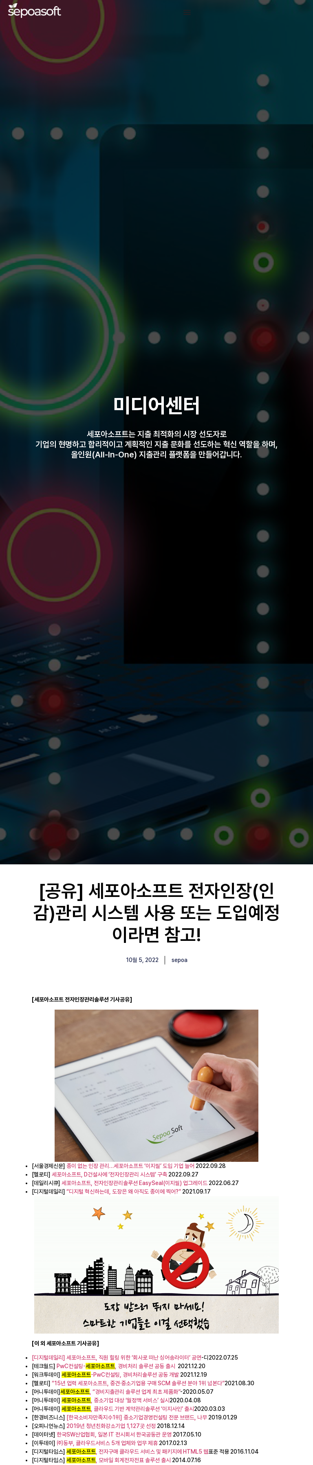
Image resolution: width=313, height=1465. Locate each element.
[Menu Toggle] (187, 12)
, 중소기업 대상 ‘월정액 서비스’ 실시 (116, 1400)
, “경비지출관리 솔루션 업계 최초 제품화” (120, 1391)
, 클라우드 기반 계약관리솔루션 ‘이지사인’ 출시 (128, 1409)
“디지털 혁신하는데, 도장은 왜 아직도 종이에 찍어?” (124, 1191)
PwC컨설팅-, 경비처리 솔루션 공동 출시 (116, 1366)
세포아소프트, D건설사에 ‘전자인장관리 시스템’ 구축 (109, 1174)
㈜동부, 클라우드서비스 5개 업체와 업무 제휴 (107, 1443)
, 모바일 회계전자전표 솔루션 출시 (118, 1460)
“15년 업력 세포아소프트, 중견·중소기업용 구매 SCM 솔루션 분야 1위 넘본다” (138, 1383)
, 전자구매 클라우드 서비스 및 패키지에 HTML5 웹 (137, 1451)
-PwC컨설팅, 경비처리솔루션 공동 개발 (120, 1374)
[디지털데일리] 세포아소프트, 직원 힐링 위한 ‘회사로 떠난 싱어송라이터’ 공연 (116, 1357)
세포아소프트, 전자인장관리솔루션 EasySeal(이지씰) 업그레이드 (134, 1183)
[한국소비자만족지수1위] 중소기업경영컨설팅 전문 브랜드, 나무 (136, 1417)
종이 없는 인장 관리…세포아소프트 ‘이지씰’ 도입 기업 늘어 (130, 1166)
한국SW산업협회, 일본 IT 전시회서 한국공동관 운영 (114, 1434)
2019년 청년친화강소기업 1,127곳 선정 (111, 1426)
